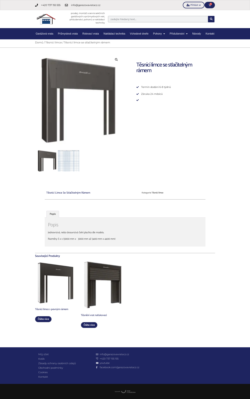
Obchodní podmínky (50, 367)
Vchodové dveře (139, 33)
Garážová (44, 33)
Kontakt (210, 33)
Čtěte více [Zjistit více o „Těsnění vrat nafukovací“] (89, 325)
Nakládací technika (114, 33)
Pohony (159, 34)
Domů (39, 42)
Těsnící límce (53, 42)
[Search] (211, 19)
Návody (196, 33)
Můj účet (43, 354)
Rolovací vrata (90, 33)
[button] (116, 59)
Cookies (43, 372)
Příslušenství (179, 34)
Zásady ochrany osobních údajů (57, 363)
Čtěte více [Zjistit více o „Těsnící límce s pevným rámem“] (43, 319)
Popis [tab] (53, 214)
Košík (41, 358)
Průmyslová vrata (68, 33)
